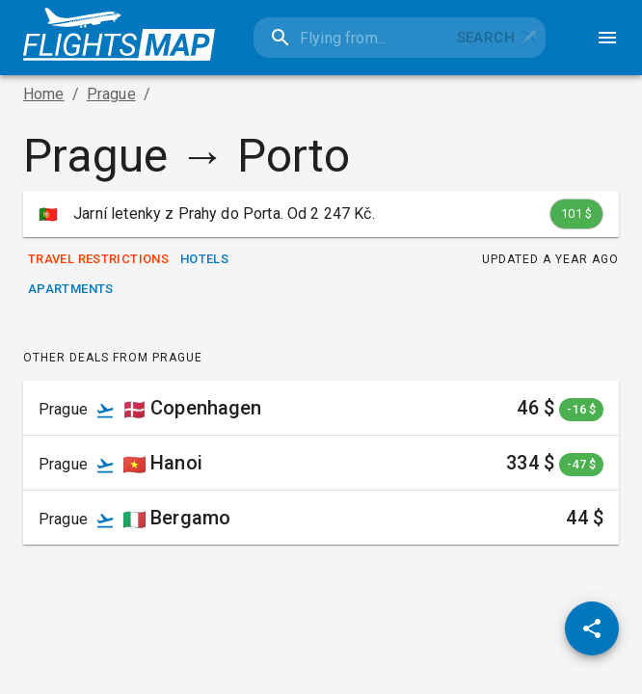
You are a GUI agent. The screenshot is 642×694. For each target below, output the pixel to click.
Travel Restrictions (98, 260)
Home (44, 94)
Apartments (71, 290)
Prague (111, 94)
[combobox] (351, 38)
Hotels (204, 260)
